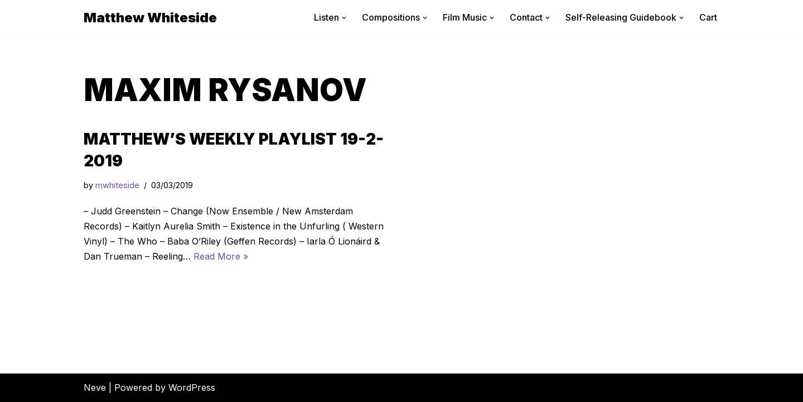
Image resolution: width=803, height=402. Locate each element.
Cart (708, 17)
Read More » (221, 256)
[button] (344, 18)
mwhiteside (117, 185)
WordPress (191, 387)
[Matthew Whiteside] (150, 17)
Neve (95, 387)
